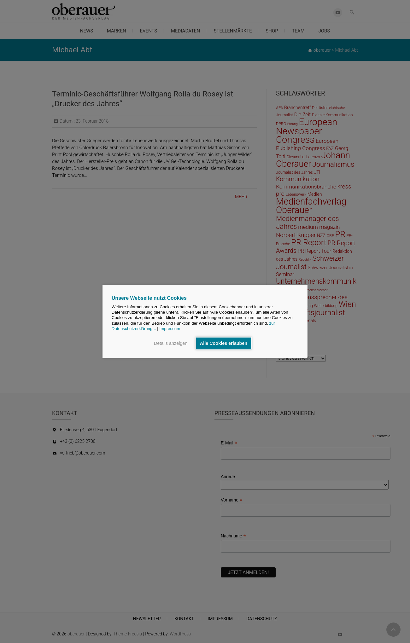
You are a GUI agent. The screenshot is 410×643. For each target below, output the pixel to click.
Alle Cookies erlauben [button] (223, 343)
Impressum (169, 328)
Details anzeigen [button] (170, 343)
